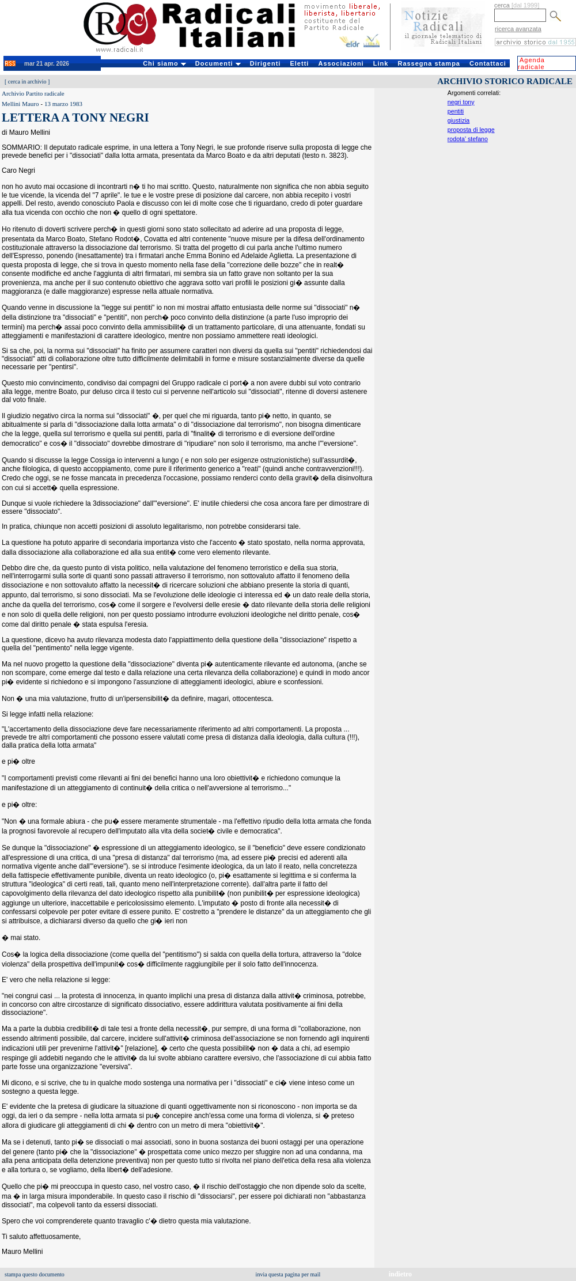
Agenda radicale (531, 63)
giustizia (459, 120)
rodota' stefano (468, 138)
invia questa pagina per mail (288, 1274)
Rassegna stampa (428, 63)
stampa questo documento (35, 1274)
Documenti (218, 63)
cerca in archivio (27, 81)
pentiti (456, 111)
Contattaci (487, 63)
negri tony (461, 101)
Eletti (299, 63)
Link (381, 63)
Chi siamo (164, 63)
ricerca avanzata (518, 28)
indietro (400, 1274)
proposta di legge (471, 129)
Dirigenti (265, 63)
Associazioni (340, 63)
